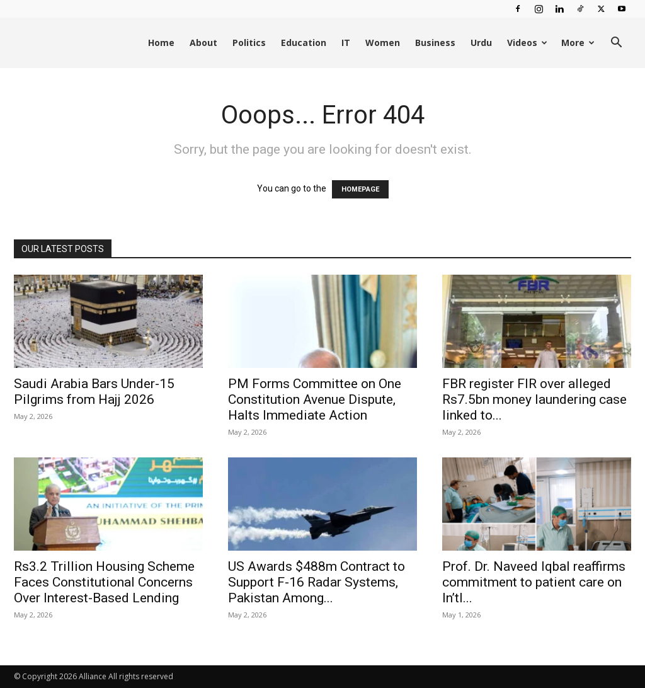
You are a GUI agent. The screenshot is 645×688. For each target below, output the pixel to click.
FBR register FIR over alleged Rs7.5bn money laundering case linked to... (534, 399)
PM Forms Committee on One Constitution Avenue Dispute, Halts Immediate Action (314, 399)
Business (435, 43)
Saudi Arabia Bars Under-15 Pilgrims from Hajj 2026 (94, 391)
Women (382, 43)
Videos (527, 43)
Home (161, 43)
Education (303, 43)
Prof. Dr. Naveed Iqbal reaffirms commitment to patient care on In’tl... (533, 582)
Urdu (481, 43)
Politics (249, 43)
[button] (616, 44)
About (203, 43)
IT (345, 43)
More (578, 43)
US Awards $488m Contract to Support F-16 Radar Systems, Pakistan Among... (316, 582)
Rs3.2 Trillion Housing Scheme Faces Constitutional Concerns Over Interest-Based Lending (104, 582)
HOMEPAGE (360, 189)
